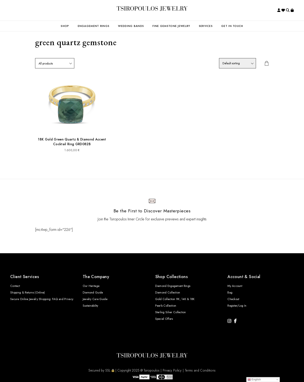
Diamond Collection (167, 292)
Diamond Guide (93, 292)
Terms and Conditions (200, 370)
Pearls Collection (165, 306)
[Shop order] (237, 63)
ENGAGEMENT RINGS (94, 26)
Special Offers (164, 319)
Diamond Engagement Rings (172, 286)
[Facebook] (235, 321)
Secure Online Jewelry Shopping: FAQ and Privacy (41, 299)
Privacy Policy (172, 370)
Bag (229, 292)
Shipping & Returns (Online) (27, 292)
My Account (234, 286)
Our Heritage (91, 286)
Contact (15, 286)
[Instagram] (229, 321)
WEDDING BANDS (131, 26)
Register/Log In (236, 306)
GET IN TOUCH (232, 26)
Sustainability (90, 306)
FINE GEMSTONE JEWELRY (171, 26)
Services (206, 26)
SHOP (65, 26)
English (254, 379)
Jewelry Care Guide (95, 299)
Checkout (233, 299)
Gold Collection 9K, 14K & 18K (175, 299)
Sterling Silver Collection (170, 312)
